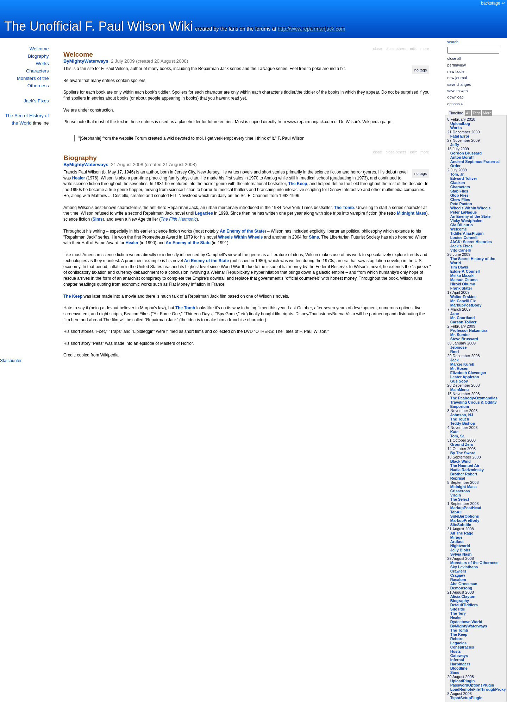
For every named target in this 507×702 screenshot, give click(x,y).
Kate (454, 432)
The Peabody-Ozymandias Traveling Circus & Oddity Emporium (473, 402)
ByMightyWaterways (468, 626)
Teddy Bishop (462, 423)
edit (413, 48)
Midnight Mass (463, 487)
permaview (456, 65)
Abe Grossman (463, 584)
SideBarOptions (464, 516)
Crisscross (460, 491)
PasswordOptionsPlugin (472, 685)
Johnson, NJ (461, 415)
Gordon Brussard (466, 153)
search (452, 42)
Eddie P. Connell (465, 271)
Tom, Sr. (457, 436)
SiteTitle (457, 609)
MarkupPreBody (465, 520)
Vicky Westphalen (466, 221)
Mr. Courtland (462, 318)
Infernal (457, 660)
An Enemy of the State (470, 216)
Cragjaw (457, 575)
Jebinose (458, 347)
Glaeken (457, 183)
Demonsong (461, 588)
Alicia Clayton (462, 596)
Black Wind (460, 461)
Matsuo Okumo (464, 280)
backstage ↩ (493, 3)
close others (396, 48)
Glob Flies (459, 195)
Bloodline (459, 668)
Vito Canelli (460, 250)
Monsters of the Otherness (474, 563)
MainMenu (459, 389)
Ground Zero (461, 444)
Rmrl (454, 351)
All (468, 113)
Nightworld (460, 546)
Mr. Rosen (459, 368)
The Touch (459, 419)
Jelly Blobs (460, 550)
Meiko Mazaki (462, 275)
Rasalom (458, 579)
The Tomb (459, 630)
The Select (459, 499)
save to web (457, 91)
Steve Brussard (464, 339)
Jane (454, 313)
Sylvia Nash (461, 554)
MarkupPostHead (465, 508)
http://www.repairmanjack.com (311, 29)
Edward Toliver (463, 178)
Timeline (456, 113)
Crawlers (458, 571)
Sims (454, 672)
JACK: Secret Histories (471, 242)
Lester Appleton (464, 377)
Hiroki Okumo (462, 284)
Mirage (456, 537)
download (455, 97)
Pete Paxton (461, 204)
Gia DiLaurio (461, 225)
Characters (37, 71)
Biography (38, 56)
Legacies (458, 643)
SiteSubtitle (460, 525)
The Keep (459, 634)
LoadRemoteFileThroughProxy (478, 689)
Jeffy (454, 145)
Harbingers (460, 664)
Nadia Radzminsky (467, 470)
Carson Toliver (463, 322)
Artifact (457, 541)
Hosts (455, 651)
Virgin (455, 495)
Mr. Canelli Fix (463, 301)
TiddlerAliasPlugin (467, 233)
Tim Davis (459, 267)
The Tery (458, 613)
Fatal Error (460, 136)
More (487, 113)
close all (454, 58)
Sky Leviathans (464, 567)
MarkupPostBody (466, 305)
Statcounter (10, 360)
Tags (476, 113)
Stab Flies (459, 191)
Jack (454, 360)
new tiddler (456, 71)
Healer (456, 617)
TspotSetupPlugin (466, 698)
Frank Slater (461, 288)
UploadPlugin (462, 681)
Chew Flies (460, 199)
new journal (457, 78)
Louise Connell (463, 237)
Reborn (457, 639)
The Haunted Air (465, 465)
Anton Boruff (462, 157)
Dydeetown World (466, 622)
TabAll (456, 512)
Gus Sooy (459, 381)
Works (42, 63)
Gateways (459, 655)
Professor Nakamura (469, 330)
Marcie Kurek (462, 364)
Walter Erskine (463, 297)
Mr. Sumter (460, 335)
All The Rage (461, 533)
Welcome (39, 48)
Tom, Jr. (457, 174)
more (424, 48)
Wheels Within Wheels (470, 208)
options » (455, 104)
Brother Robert (463, 474)
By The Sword (463, 453)
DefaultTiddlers (464, 605)
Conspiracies (462, 647)
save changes (459, 84)
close (377, 48)
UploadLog (460, 123)
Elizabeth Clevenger (468, 373)
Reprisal (457, 478)
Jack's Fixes (36, 100)
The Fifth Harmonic (178, 219)
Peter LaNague (463, 212)
